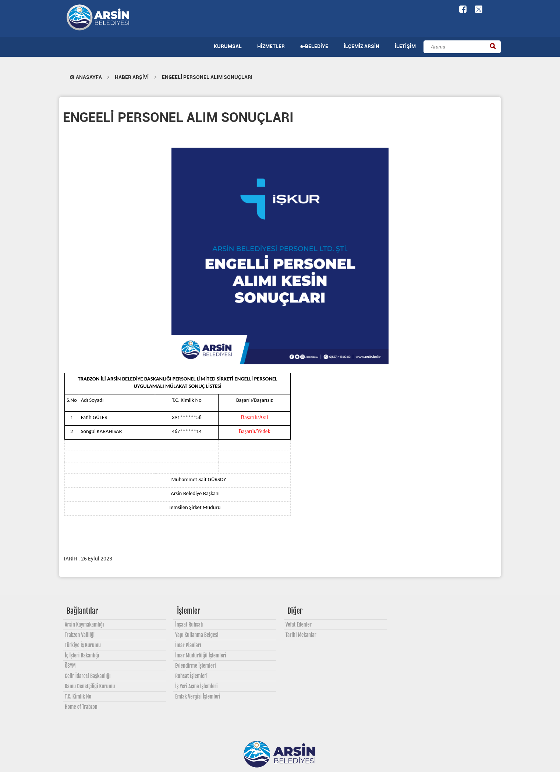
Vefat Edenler (299, 624)
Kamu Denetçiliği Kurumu (90, 686)
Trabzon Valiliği (80, 635)
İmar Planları (188, 645)
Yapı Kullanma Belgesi (197, 635)
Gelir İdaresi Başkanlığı (88, 676)
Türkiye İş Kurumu (83, 645)
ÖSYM (70, 666)
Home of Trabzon (81, 707)
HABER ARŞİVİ (132, 76)
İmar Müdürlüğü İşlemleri (200, 655)
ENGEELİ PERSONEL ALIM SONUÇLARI (207, 76)
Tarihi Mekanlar (301, 635)
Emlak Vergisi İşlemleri (197, 696)
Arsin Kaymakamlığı (84, 624)
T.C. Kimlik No (78, 696)
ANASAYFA (85, 76)
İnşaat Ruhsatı (189, 624)
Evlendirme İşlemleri (195, 666)
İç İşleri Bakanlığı (82, 655)
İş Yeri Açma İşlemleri (196, 686)
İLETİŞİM (405, 46)
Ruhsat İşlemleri (191, 676)
